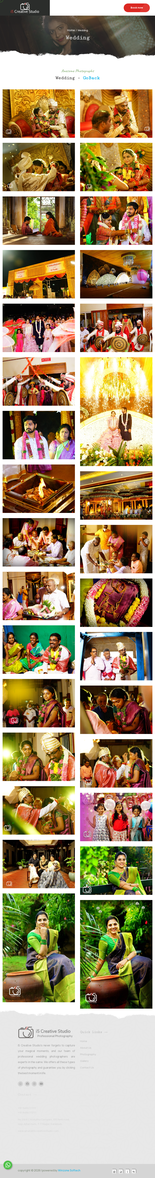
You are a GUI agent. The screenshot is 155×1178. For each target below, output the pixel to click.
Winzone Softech (68, 1170)
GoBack (91, 78)
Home (71, 30)
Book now (137, 7)
